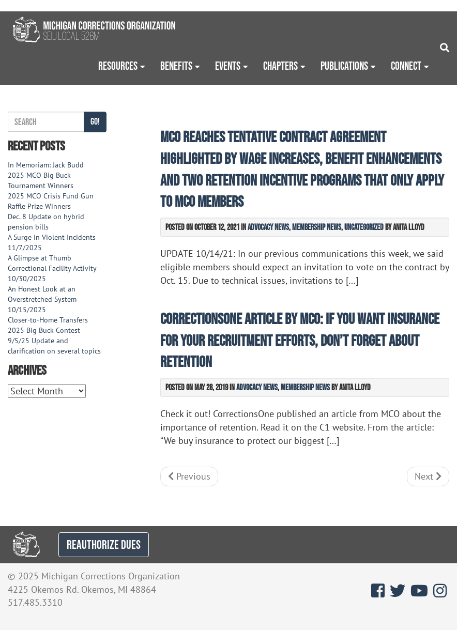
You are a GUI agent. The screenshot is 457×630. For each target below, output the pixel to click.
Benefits (176, 65)
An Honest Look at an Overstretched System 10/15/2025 (42, 299)
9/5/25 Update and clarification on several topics (54, 346)
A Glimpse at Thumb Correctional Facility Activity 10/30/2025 (52, 268)
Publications (344, 65)
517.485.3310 (35, 602)
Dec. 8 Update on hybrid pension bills (46, 222)
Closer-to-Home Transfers (49, 320)
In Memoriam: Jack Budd (46, 165)
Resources (118, 65)
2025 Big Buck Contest (44, 330)
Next (428, 476)
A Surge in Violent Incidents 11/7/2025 (52, 242)
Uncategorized (364, 227)
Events (227, 65)
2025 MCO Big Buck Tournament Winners (40, 180)
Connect (406, 65)
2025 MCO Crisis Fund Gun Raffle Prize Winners (51, 201)
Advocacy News (268, 227)
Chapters (280, 65)
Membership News (316, 227)
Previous (189, 476)
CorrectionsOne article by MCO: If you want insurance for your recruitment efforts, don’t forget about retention (299, 340)
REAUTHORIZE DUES (104, 544)
